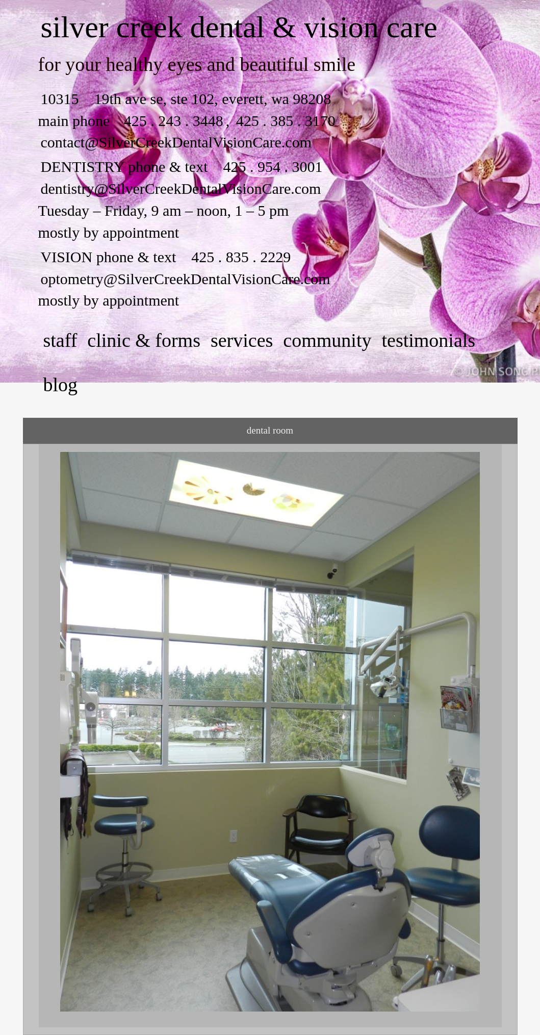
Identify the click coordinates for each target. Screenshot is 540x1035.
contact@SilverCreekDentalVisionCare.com (176, 142)
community (327, 340)
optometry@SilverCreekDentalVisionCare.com (185, 278)
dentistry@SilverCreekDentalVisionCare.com (181, 188)
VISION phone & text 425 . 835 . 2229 (166, 256)
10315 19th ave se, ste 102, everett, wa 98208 (186, 98)
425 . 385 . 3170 (284, 120)
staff (60, 340)
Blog (60, 384)
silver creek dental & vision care (239, 27)
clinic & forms (143, 340)
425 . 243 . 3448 (173, 120)
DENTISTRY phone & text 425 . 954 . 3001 (182, 166)
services (242, 340)
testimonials (428, 340)
